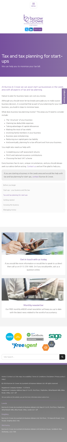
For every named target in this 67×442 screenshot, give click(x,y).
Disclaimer (50, 376)
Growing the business (11, 205)
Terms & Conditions (39, 376)
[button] (64, 96)
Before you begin (9, 185)
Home (4, 376)
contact (35, 177)
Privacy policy (59, 376)
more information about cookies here (38, 397)
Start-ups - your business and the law (16, 190)
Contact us (31, 166)
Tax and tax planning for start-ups (15, 195)
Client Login (37, 29)
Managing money (9, 210)
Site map (19, 376)
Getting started (8, 200)
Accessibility (27, 376)
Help (3, 379)
